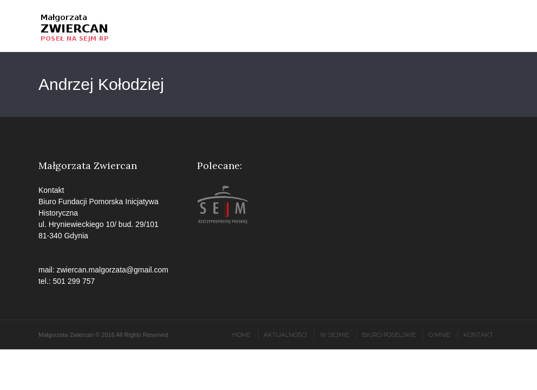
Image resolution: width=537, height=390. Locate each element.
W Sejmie (334, 335)
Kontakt (478, 335)
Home (241, 335)
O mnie (439, 335)
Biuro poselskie (389, 335)
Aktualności (285, 335)
